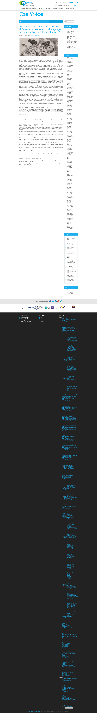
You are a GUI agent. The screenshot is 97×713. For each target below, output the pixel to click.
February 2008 (70, 227)
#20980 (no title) (64, 318)
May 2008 (69, 223)
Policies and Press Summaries (67, 706)
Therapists (54, 8)
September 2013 (70, 152)
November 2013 (70, 149)
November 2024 (70, 65)
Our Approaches (64, 516)
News (57, 2)
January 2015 (69, 131)
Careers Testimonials (70, 380)
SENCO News (64, 628)
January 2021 (69, 78)
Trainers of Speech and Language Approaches (69, 661)
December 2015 (70, 119)
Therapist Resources (65, 657)
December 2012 (70, 162)
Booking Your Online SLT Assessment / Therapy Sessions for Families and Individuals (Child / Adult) (69, 328)
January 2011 (69, 192)
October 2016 (69, 108)
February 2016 (70, 117)
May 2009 (69, 209)
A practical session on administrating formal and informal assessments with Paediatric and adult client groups (71, 349)
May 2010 (69, 202)
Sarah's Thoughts (70, 243)
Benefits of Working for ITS (71, 379)
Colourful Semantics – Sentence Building (68, 417)
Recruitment (69, 277)
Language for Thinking (70, 556)
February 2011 (70, 191)
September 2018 (70, 92)
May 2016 (69, 113)
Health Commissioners (68, 467)
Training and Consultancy (68, 500)
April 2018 (69, 95)
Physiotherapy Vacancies (66, 618)
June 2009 (69, 208)
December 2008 (70, 214)
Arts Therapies (69, 493)
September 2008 (70, 218)
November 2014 (70, 134)
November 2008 (70, 215)
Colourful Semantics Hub (66, 438)
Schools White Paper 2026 (72, 38)
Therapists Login (43, 321)
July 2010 (69, 200)
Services (34, 8)
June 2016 (69, 111)
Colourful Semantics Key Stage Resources (69, 440)
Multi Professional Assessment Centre (70, 497)
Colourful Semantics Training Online (68, 459)
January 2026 (69, 60)
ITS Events (69, 274)
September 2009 (70, 206)
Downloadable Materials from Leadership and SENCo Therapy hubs (72, 596)
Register (63, 622)
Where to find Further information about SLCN (69, 668)
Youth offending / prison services (67, 672)
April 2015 (69, 127)
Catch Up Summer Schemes (69, 631)
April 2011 (69, 188)
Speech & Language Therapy (69, 499)
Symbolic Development (70, 572)
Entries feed (69, 290)
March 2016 (69, 115)
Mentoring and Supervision (71, 385)
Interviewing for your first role (71, 352)
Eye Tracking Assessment (68, 496)
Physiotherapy (69, 495)
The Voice (59, 21)
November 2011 (70, 179)
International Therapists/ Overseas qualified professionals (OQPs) (71, 383)
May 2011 (69, 187)
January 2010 (69, 205)
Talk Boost (68, 573)
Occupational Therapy (71, 267)
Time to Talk (69, 578)
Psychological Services (68, 498)
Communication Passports (71, 548)
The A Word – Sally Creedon (66, 687)
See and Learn (69, 565)
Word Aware (69, 583)
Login (63, 505)
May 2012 (69, 171)
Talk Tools (68, 574)
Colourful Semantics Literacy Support (68, 444)
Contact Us (72, 8)
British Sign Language (65, 332)
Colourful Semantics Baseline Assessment (69, 418)
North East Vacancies (70, 366)
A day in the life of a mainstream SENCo (68, 695)
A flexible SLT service (70, 589)
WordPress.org (70, 293)
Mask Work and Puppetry (71, 523)
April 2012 (69, 172)
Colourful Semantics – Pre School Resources (69, 407)
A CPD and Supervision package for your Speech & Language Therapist (71, 587)
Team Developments (71, 276)
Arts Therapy (69, 266)
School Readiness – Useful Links (67, 627)
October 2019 (69, 88)
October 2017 (69, 98)
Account (63, 320)
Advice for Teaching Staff (71, 258)
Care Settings (64, 671)
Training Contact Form (65, 662)
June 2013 (69, 156)
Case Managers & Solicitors (25, 320)
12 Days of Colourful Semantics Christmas (69, 319)
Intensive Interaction (70, 555)
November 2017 (70, 97)
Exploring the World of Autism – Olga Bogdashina (71, 255)
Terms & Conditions (65, 645)
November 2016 (70, 106)
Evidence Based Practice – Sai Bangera (68, 699)
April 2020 (69, 83)
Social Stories (69, 568)
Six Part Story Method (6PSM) (72, 528)
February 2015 (70, 130)
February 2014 (70, 145)
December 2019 (70, 85)
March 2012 (69, 174)
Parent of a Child (67, 484)
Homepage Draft (64, 479)
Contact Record (64, 673)
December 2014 (70, 132)
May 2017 (69, 101)
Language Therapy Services (66, 490)
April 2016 (69, 114)
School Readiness (65, 626)
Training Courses (70, 275)
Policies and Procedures (66, 675)
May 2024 (69, 69)
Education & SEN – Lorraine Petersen (68, 682)
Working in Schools (70, 357)
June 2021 (69, 75)
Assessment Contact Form (66, 321)
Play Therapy (69, 526)
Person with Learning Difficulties (69, 487)
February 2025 (70, 63)
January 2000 (69, 228)
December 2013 (70, 148)
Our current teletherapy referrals (67, 616)
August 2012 (69, 167)
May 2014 (69, 141)
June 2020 (69, 80)
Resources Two (64, 624)
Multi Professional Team (66, 508)
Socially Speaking (70, 569)
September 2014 (70, 136)
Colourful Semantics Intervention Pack (68, 439)
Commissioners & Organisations (26, 321)
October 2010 (69, 196)
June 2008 (69, 222)
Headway (68, 613)
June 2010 (69, 201)
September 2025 (70, 62)
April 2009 (69, 210)
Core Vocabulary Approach (71, 549)
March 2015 (69, 128)
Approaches (47, 8)
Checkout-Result (64, 391)
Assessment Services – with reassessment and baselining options (71, 592)
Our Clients (40, 8)
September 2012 (70, 166)
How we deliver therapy (68, 529)
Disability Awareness (71, 262)
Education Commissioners (68, 466)
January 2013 (69, 161)
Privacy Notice (37, 711)
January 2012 (69, 176)
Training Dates (64, 663)
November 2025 (70, 61)
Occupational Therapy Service (67, 514)
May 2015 (69, 126)
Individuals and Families (25, 318)
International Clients (67, 483)
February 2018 (70, 96)
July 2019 (69, 89)
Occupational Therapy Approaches (70, 536)
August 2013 (69, 153)
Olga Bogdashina (35, 35)
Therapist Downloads (65, 656)
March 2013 (69, 158)
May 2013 (69, 157)
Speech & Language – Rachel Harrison (68, 692)
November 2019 (70, 87)
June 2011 (69, 185)
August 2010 (69, 198)
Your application (69, 377)
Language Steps (69, 557)
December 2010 (70, 193)
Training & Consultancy (25, 8)
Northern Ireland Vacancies (71, 368)
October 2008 (69, 217)
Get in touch (43, 320)
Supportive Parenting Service (71, 535)
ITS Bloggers (52, 21)
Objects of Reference (70, 559)
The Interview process (70, 376)
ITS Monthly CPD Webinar (66, 680)
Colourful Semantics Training (66, 454)
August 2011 (69, 183)
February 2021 (70, 76)
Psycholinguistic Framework (71, 563)
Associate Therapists (65, 322)
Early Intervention (70, 553)
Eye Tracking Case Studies (66, 477)
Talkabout (68, 575)
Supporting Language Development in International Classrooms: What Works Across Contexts (72, 48)
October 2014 (69, 135)
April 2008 (69, 224)
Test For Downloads (65, 646)
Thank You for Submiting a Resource (68, 647)
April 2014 (69, 143)
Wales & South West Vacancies (72, 371)
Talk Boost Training (70, 608)
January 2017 (69, 104)
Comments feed (70, 292)
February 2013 (70, 159)
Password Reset (64, 617)
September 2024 (70, 66)
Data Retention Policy (65, 474)
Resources (60, 8)
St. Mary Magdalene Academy (67, 638)
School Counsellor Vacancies (67, 625)
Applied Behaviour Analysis (71, 542)
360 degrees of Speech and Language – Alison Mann (71, 238)
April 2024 (69, 70)
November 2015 (70, 121)
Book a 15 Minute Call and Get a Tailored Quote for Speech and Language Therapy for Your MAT (69, 325)
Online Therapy (69, 534)
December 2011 (70, 178)
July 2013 (69, 154)
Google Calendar (65, 674)
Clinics (60, 2)
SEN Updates (69, 249)
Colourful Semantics (70, 547)
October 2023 (69, 71)
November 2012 (70, 163)
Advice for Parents (70, 247)
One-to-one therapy (70, 533)
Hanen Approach (69, 554)
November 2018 (70, 91)
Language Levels (65, 489)
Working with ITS (69, 358)
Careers (67, 8)
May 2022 (69, 73)
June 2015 (69, 124)
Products (63, 621)
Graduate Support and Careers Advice (70, 335)
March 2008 (69, 226)
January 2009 (69, 213)
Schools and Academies (25, 317)
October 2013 (69, 150)
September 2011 (70, 182)
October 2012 (69, 165)
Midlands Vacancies (70, 365)
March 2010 (69, 204)
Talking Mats (69, 576)
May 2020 (69, 82)
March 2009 (69, 211)
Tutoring (65, 504)
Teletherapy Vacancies (65, 644)
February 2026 (70, 58)
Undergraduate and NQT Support (67, 665)
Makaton (68, 558)
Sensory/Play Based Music (71, 527)
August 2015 (69, 123)
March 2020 (69, 84)
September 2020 (70, 79)
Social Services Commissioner (69, 468)
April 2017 (69, 102)
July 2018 (69, 93)
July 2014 (69, 139)
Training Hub (64, 664)
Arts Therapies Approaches (68, 517)
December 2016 (70, 105)
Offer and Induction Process (71, 375)
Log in (68, 289)
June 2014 (69, 140)
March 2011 (69, 189)
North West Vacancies (70, 367)
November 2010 (70, 195)
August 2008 (69, 219)
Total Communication (70, 579)
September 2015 (70, 122)
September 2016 (70, 109)
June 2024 (69, 67)
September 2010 (70, 197)
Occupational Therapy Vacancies (67, 515)
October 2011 (69, 180)
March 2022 (69, 74)
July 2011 (69, 184)
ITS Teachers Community (66, 488)
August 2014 (69, 137)
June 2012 (69, 170)
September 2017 (70, 100)
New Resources (64, 509)
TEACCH (68, 577)
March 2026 (69, 57)
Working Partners (70, 279)
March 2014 (69, 144)
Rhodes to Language (70, 564)
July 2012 (69, 169)
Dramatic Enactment (70, 519)
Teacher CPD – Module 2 (66, 643)
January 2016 (69, 118)
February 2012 (70, 175)
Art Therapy (69, 518)
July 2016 (69, 110)
